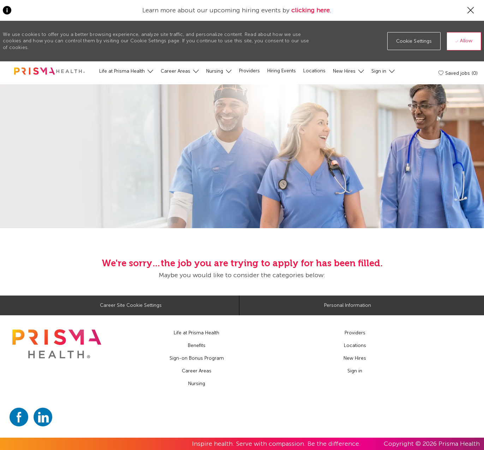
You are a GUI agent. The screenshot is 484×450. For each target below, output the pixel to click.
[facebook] (19, 417)
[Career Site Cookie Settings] (131, 305)
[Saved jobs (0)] (458, 73)
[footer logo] (56, 343)
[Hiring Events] (281, 70)
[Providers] (249, 70)
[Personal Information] (347, 305)
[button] (414, 41)
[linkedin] (43, 417)
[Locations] (314, 70)
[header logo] (49, 71)
